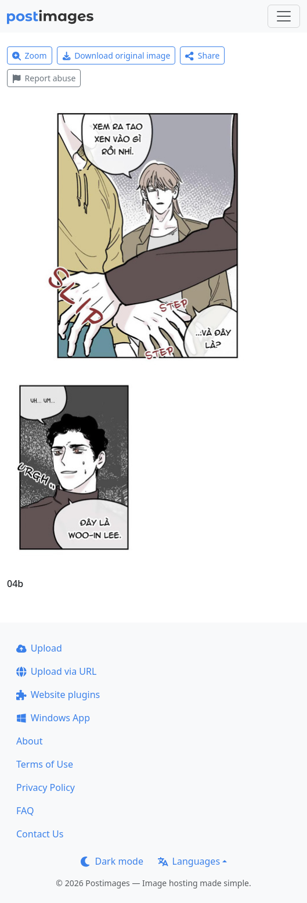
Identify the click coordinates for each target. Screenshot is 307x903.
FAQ (25, 810)
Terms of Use (44, 764)
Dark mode (112, 861)
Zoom (29, 55)
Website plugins (58, 694)
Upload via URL (56, 671)
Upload (39, 648)
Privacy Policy (45, 787)
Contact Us (39, 834)
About (29, 741)
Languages (189, 861)
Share (202, 55)
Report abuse (43, 78)
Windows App (53, 717)
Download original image (116, 55)
